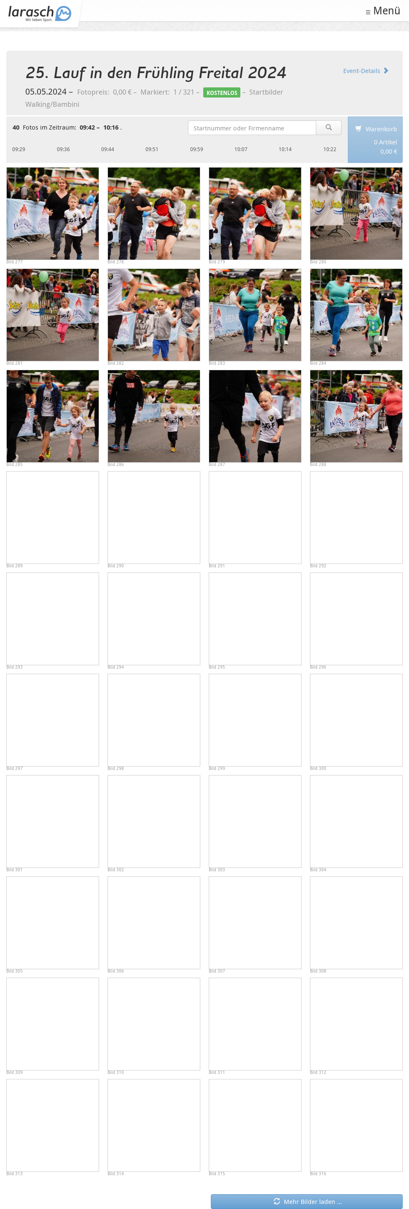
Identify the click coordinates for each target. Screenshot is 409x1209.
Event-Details (366, 70)
